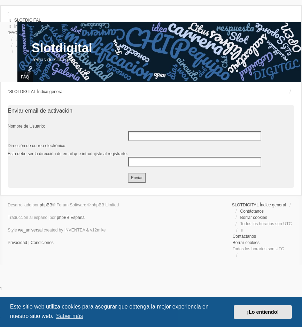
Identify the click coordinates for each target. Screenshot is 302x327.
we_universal (30, 230)
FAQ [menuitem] (25, 77)
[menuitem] (24, 20)
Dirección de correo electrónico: (37, 145)
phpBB (46, 205)
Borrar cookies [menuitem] (253, 217)
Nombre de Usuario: (26, 126)
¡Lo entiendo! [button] (263, 312)
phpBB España (71, 217)
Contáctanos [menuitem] (252, 211)
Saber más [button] (69, 316)
